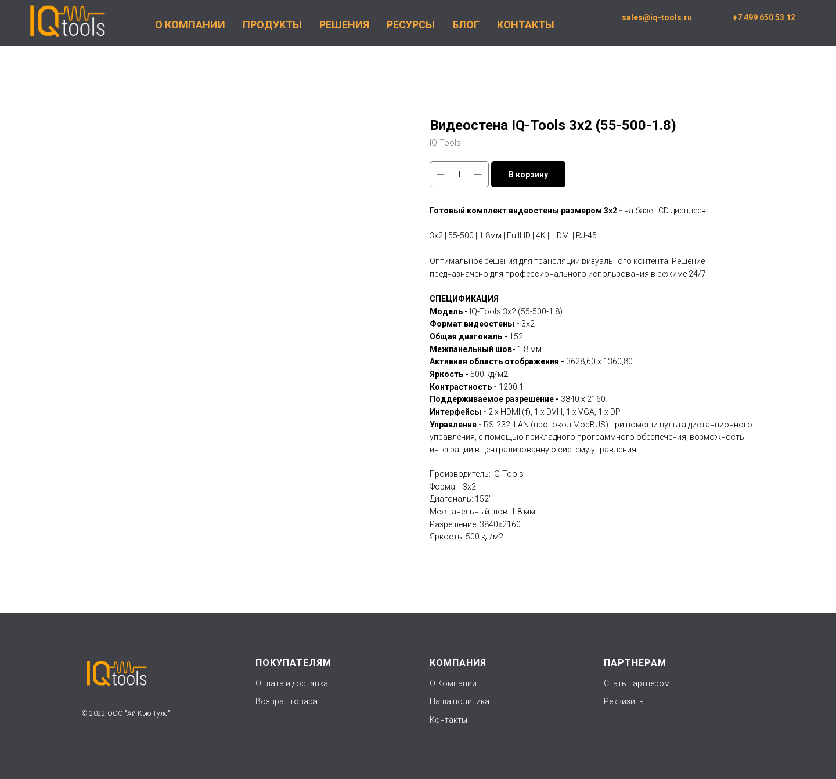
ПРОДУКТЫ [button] (272, 25)
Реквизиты (624, 701)
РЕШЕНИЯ (344, 25)
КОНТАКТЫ (525, 25)
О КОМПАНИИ (190, 25)
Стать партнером (637, 683)
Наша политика (460, 701)
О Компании (453, 683)
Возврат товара (286, 701)
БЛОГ (466, 25)
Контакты (448, 719)
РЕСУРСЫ (411, 25)
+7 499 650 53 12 (764, 17)
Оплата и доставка (291, 683)
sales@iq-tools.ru (657, 17)
